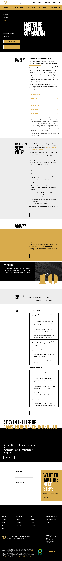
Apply (54, 2)
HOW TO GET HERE (19, 516)
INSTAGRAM (33, 525)
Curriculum (5, 20)
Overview (5, 14)
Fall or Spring (34, 113)
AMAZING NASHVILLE (19, 513)
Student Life (6, 36)
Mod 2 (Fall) (34, 102)
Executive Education (56, 7)
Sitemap (47, 544)
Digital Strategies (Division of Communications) (25, 556)
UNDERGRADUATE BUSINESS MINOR (51, 516)
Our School (6, 7)
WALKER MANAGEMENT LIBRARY (51, 519)
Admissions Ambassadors (35, 300)
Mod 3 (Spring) (35, 106)
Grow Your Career (31, 7)
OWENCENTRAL (4, 513)
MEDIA (3, 528)
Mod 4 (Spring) (35, 109)
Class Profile (6, 23)
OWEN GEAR (48, 522)
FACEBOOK (33, 519)
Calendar (39, 2)
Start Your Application (12, 46)
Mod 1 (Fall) (34, 98)
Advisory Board (49, 300)
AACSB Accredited (40, 552)
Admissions (5, 17)
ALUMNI (3, 525)
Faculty (47, 297)
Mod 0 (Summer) (35, 94)
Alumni (33, 2)
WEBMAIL (3, 522)
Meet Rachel (9, 457)
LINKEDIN (32, 513)
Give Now (52, 551)
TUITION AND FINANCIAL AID (20, 479)
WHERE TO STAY (19, 519)
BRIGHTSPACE (4, 519)
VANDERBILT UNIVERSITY (50, 513)
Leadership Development (8, 33)
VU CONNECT (4, 516)
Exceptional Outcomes (8, 30)
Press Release (35, 215)
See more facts (7, 275)
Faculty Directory (47, 2)
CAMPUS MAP (18, 522)
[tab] (44, 94)
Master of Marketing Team (35, 297)
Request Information (11, 41)
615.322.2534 (48, 542)
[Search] (59, 2)
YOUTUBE (32, 522)
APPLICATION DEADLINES (19, 482)
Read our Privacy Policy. (6, 556)
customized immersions (35, 65)
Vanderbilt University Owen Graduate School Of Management (13, 2)
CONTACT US (18, 525)
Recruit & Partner (44, 7)
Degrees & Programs (19, 7)
